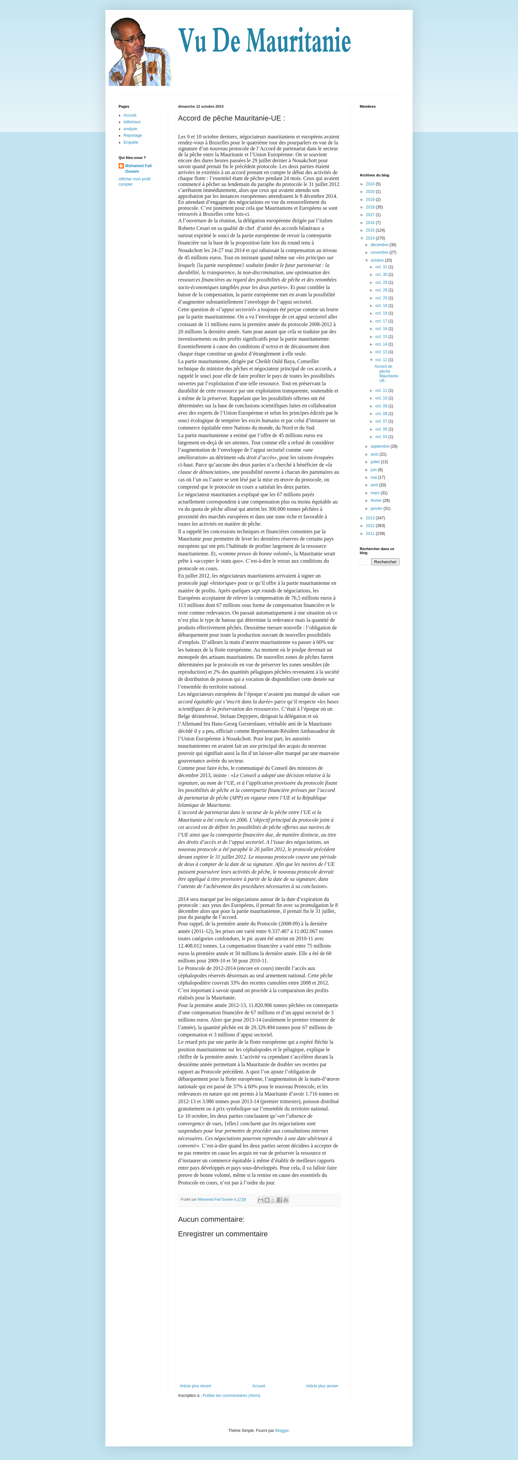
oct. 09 (381, 406)
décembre (380, 245)
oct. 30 (381, 274)
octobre (378, 260)
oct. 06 (381, 429)
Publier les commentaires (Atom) (231, 1395)
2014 (371, 238)
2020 (371, 191)
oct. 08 (381, 413)
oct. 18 (381, 313)
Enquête (131, 142)
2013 (371, 518)
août (375, 454)
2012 (371, 525)
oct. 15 (381, 336)
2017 (371, 214)
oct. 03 (381, 436)
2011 (371, 533)
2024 (371, 184)
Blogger (282, 1430)
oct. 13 (381, 352)
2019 (371, 199)
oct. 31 (381, 267)
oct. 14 (381, 344)
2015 (371, 230)
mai (374, 477)
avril (375, 485)
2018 (371, 207)
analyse (130, 129)
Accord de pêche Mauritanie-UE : (386, 373)
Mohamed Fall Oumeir (138, 169)
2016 (371, 222)
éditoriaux (132, 122)
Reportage (133, 135)
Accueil (258, 1386)
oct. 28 (381, 290)
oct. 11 (381, 390)
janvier (377, 508)
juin (374, 470)
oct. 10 (381, 398)
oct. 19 (381, 305)
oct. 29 (381, 282)
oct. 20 (381, 298)
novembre (380, 252)
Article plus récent (195, 1386)
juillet (376, 462)
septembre (380, 446)
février (377, 500)
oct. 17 (381, 321)
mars (376, 493)
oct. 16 (381, 328)
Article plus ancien (322, 1386)
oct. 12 (381, 359)
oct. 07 (381, 421)
